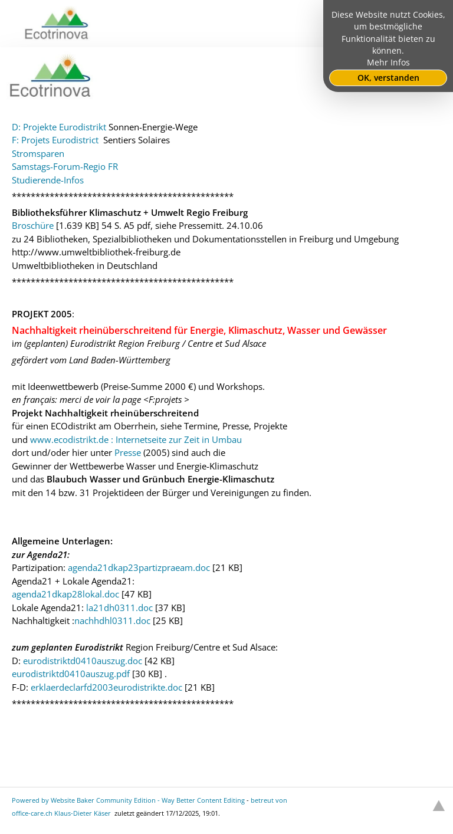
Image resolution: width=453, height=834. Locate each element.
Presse (127, 452)
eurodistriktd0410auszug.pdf (71, 673)
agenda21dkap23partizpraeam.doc (139, 567)
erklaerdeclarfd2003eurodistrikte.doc (106, 687)
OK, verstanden (388, 78)
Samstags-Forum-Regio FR (65, 166)
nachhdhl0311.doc (112, 620)
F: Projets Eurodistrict (56, 140)
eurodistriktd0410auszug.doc (82, 660)
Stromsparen (38, 153)
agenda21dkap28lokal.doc (65, 594)
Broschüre (33, 225)
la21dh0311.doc (119, 607)
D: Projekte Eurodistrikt (59, 127)
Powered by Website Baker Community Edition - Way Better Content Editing (128, 800)
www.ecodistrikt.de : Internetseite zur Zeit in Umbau (136, 439)
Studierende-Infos (48, 180)
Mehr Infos (388, 62)
